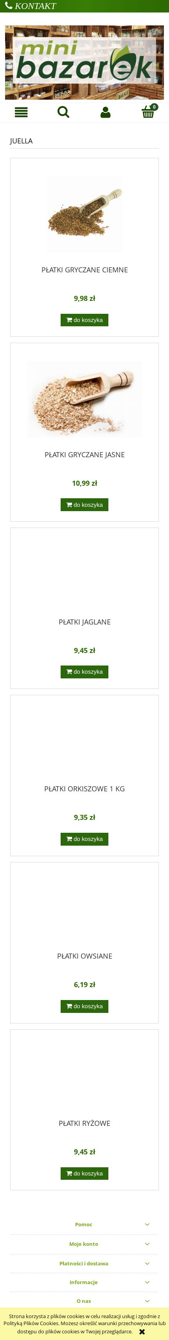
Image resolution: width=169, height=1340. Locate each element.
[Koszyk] (148, 111)
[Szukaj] (63, 111)
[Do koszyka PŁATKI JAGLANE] (84, 672)
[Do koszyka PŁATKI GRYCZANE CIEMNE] (84, 320)
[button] (21, 112)
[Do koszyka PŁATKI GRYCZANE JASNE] (84, 504)
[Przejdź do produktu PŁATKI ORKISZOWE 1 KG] (84, 743)
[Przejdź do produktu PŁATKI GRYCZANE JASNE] (84, 399)
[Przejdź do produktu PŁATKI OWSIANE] (84, 909)
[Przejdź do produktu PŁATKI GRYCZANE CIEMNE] (84, 215)
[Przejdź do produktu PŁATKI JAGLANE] (84, 575)
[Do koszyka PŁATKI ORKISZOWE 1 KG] (84, 839)
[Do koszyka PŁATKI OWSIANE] (84, 1006)
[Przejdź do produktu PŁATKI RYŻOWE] (84, 1077)
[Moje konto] (105, 112)
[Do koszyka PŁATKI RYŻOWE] (84, 1173)
